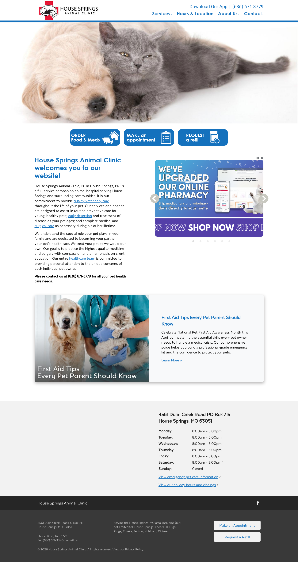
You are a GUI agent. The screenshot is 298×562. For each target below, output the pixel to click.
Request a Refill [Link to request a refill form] (237, 537)
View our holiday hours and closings (187, 484)
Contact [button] (254, 13)
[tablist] (209, 241)
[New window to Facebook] (258, 502)
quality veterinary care (91, 200)
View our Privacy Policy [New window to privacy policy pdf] (128, 549)
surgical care (44, 225)
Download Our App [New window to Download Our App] (208, 6)
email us (72, 540)
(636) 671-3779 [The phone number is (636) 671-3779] (247, 6)
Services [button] (162, 13)
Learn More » (171, 360)
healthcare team (82, 258)
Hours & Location (195, 13)
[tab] (193, 241)
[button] (69, 10)
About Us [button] (228, 13)
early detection (80, 215)
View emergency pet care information (188, 476)
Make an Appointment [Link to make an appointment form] (237, 525)
